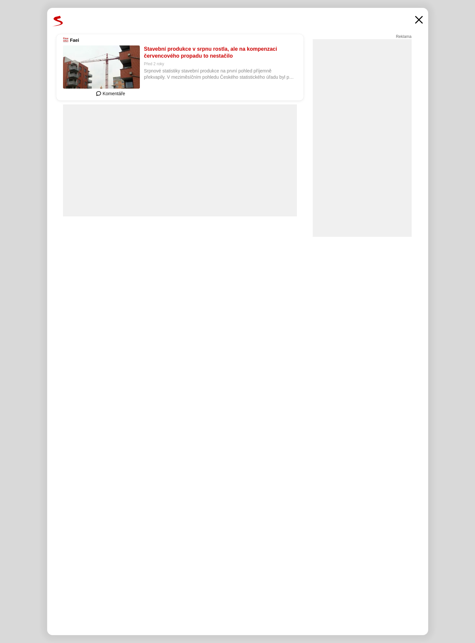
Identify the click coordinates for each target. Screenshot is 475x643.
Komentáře (110, 93)
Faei (74, 40)
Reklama (403, 36)
